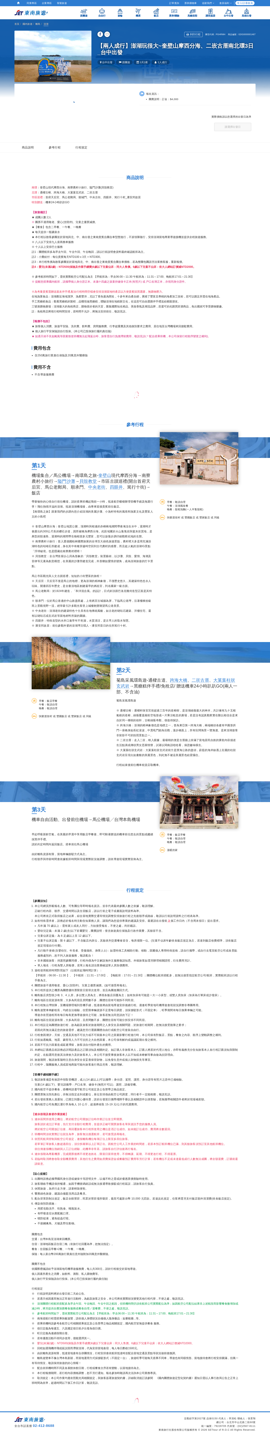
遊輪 (120, 12)
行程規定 (81, 147)
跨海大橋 (178, 680)
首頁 (16, 24)
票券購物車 (190, 3)
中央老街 (97, 487)
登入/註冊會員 (245, 3)
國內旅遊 (28, 24)
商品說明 (28, 147)
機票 (138, 12)
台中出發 (228, 12)
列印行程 (193, 34)
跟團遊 (83, 12)
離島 (37, 24)
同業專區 (32, 3)
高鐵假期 (192, 12)
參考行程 (55, 147)
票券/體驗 (174, 12)
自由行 (102, 12)
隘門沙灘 (66, 481)
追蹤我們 (208, 3)
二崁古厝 (200, 680)
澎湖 (46, 24)
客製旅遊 (62, 3)
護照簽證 (210, 12)
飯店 (156, 12)
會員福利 (225, 3)
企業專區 (47, 3)
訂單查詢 (174, 3)
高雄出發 (246, 12)
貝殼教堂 (88, 481)
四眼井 (116, 487)
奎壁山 (104, 475)
